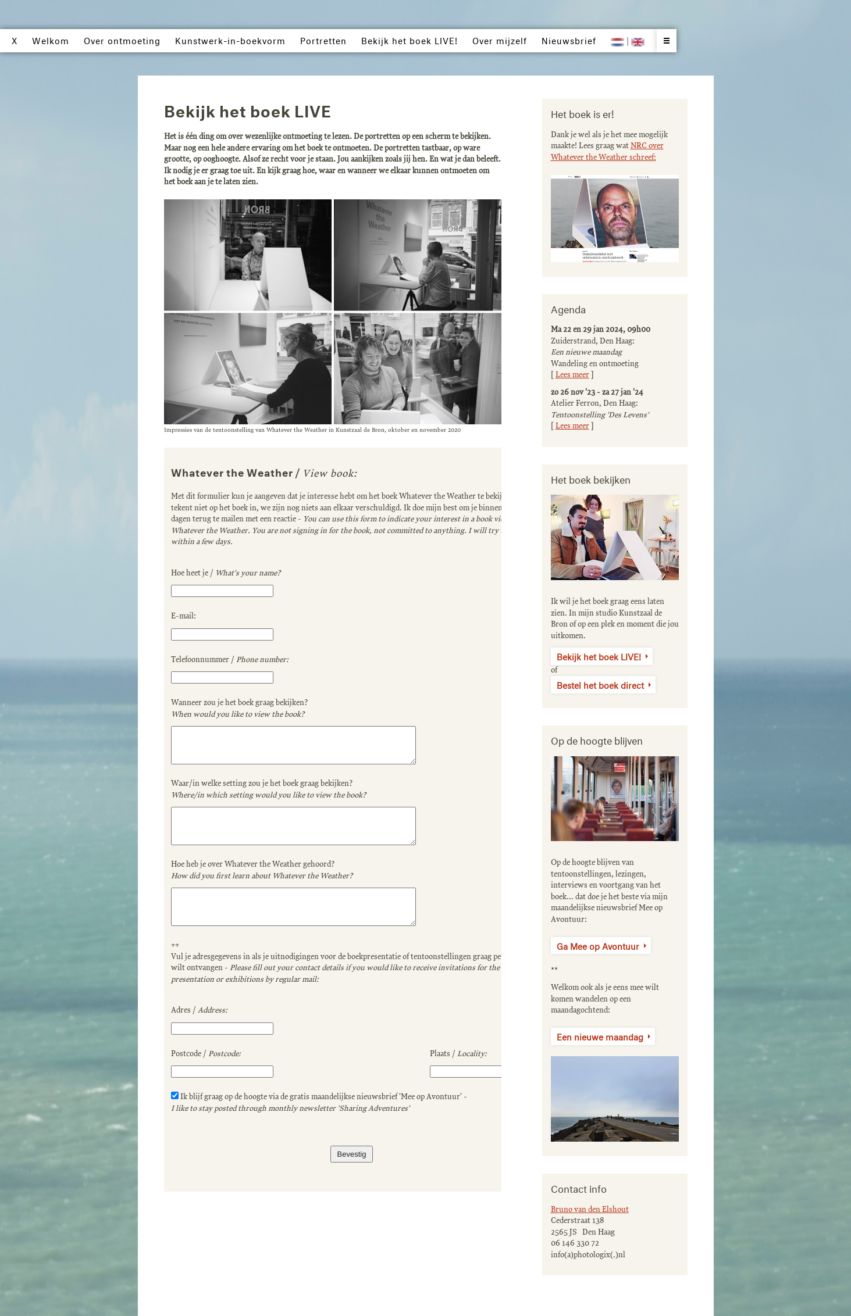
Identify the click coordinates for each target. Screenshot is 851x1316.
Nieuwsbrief (569, 40)
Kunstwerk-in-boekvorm (230, 40)
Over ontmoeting (122, 40)
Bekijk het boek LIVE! (599, 656)
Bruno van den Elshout (590, 1209)
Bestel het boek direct (600, 684)
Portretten (323, 40)
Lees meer (572, 375)
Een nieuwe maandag (600, 1036)
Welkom (50, 40)
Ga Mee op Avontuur (598, 945)
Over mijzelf (499, 40)
